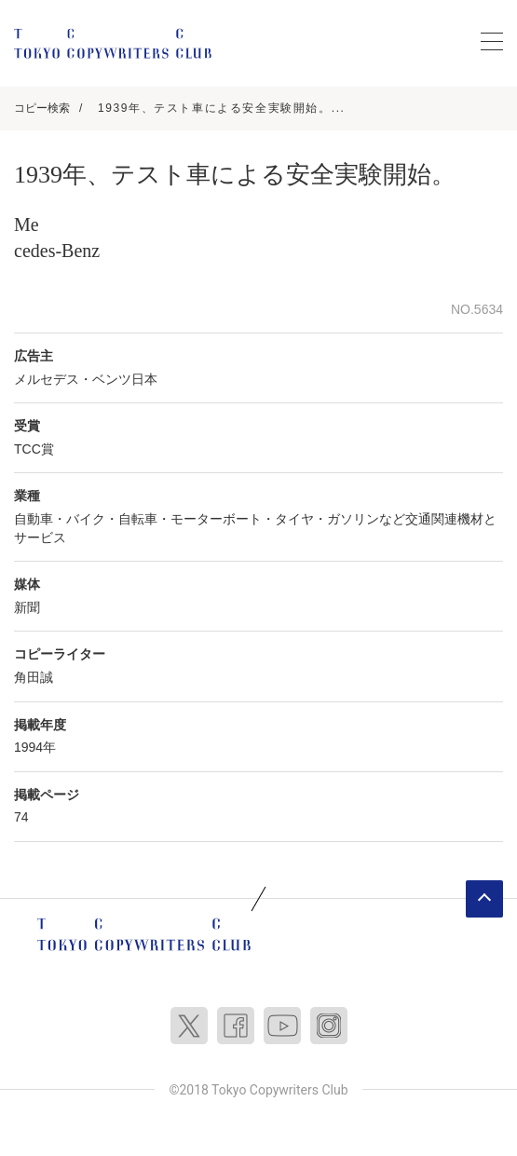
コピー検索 (42, 108)
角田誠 (33, 677)
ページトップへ (484, 899)
